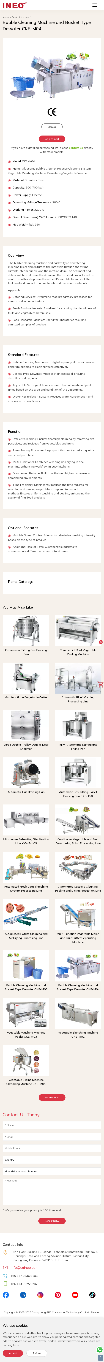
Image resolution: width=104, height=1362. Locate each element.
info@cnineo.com (25, 1267)
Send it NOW (52, 1221)
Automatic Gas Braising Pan (26, 792)
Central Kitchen (20, 17)
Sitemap (95, 1312)
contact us (76, 148)
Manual (52, 126)
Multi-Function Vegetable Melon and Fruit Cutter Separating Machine (78, 938)
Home (6, 17)
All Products (52, 1097)
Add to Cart (52, 138)
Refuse (37, 1353)
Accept (13, 1353)
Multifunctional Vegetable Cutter (26, 697)
